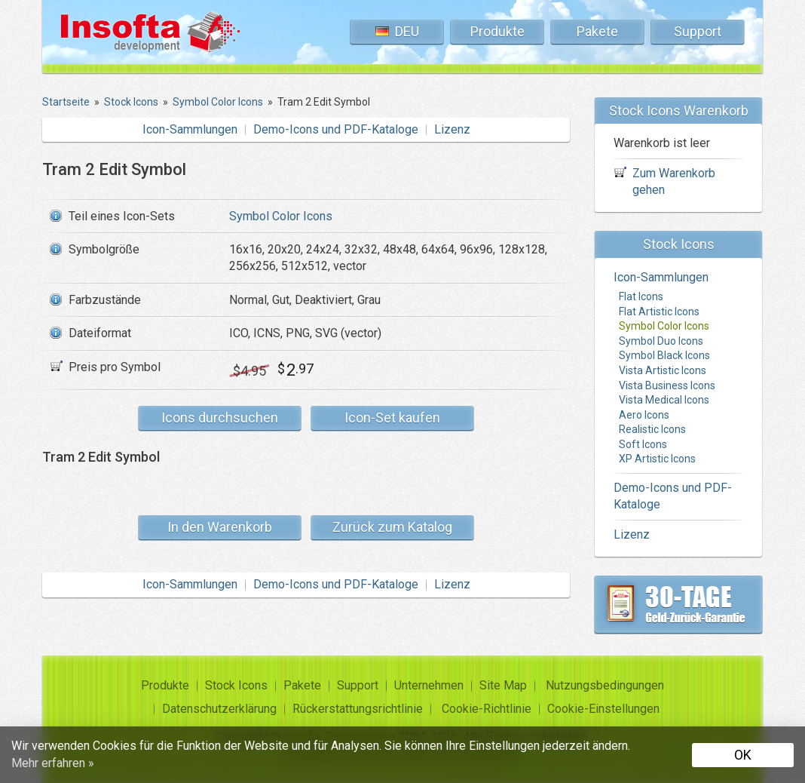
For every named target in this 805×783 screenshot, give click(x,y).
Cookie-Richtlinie (486, 709)
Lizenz (452, 129)
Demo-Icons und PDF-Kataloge (335, 129)
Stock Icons (236, 685)
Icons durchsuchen (219, 417)
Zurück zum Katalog (392, 527)
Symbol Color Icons (280, 216)
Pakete (597, 31)
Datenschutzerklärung (219, 709)
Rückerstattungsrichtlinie (357, 709)
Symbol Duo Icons (661, 341)
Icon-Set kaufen (392, 417)
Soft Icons (643, 444)
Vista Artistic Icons (662, 370)
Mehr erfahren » (52, 763)
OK (742, 755)
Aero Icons (644, 415)
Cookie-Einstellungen (603, 709)
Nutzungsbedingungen (605, 685)
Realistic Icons (652, 429)
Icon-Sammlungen (189, 129)
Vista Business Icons (667, 385)
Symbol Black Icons (664, 355)
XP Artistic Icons (657, 459)
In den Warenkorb (219, 527)
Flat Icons (641, 296)
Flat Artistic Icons (659, 312)
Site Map (503, 685)
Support (697, 31)
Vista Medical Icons (664, 400)
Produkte (497, 31)
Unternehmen (429, 685)
